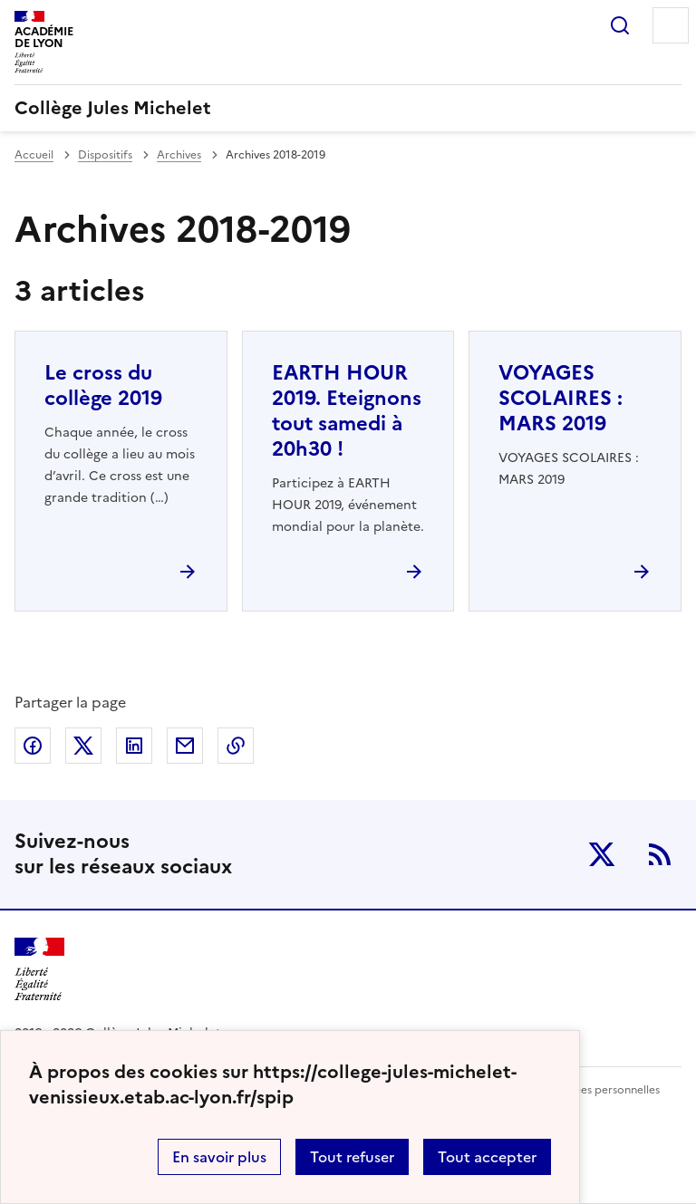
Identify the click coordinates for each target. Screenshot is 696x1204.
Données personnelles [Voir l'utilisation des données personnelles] (603, 1090)
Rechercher (620, 25)
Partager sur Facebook (32, 745)
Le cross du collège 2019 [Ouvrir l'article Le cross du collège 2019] (103, 385)
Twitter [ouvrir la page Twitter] (602, 854)
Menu (670, 25)
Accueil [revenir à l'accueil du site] (33, 155)
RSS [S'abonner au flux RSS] (660, 854)
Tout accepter (487, 1157)
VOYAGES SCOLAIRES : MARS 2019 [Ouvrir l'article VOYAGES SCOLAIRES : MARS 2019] (560, 398)
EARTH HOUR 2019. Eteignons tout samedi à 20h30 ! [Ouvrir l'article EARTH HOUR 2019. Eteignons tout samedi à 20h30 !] (346, 411)
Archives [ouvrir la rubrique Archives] (179, 155)
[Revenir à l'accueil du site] (39, 970)
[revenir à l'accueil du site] (348, 107)
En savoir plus (219, 1157)
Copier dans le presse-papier (236, 745)
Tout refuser (352, 1157)
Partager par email (185, 745)
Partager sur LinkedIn (134, 745)
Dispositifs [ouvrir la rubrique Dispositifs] (105, 155)
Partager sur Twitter (83, 745)
